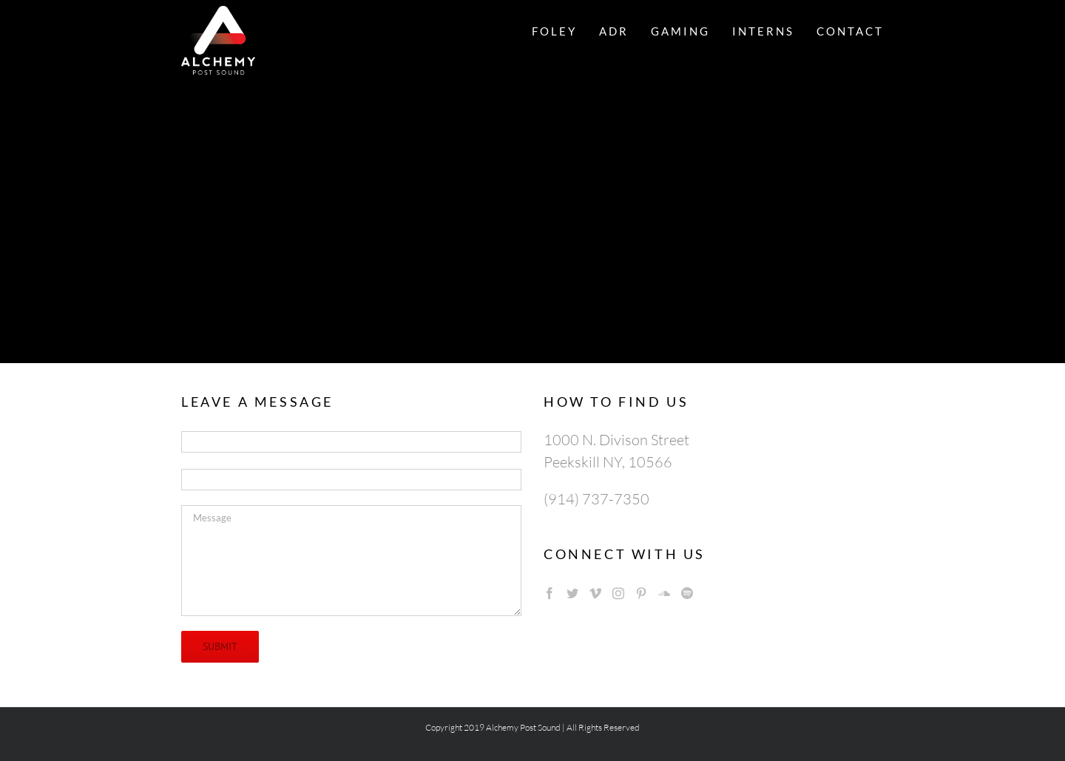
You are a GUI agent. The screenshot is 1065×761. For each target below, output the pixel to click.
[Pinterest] (641, 593)
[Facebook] (549, 593)
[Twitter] (572, 593)
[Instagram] (618, 593)
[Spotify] (687, 593)
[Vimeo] (595, 593)
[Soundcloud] (664, 593)
